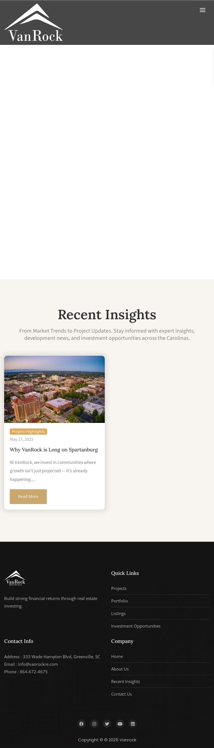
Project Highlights (28, 431)
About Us (120, 669)
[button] (204, 10)
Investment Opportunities (135, 626)
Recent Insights (125, 681)
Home (117, 656)
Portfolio (119, 601)
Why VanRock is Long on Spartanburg (54, 449)
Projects (119, 588)
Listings (118, 613)
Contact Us (121, 694)
